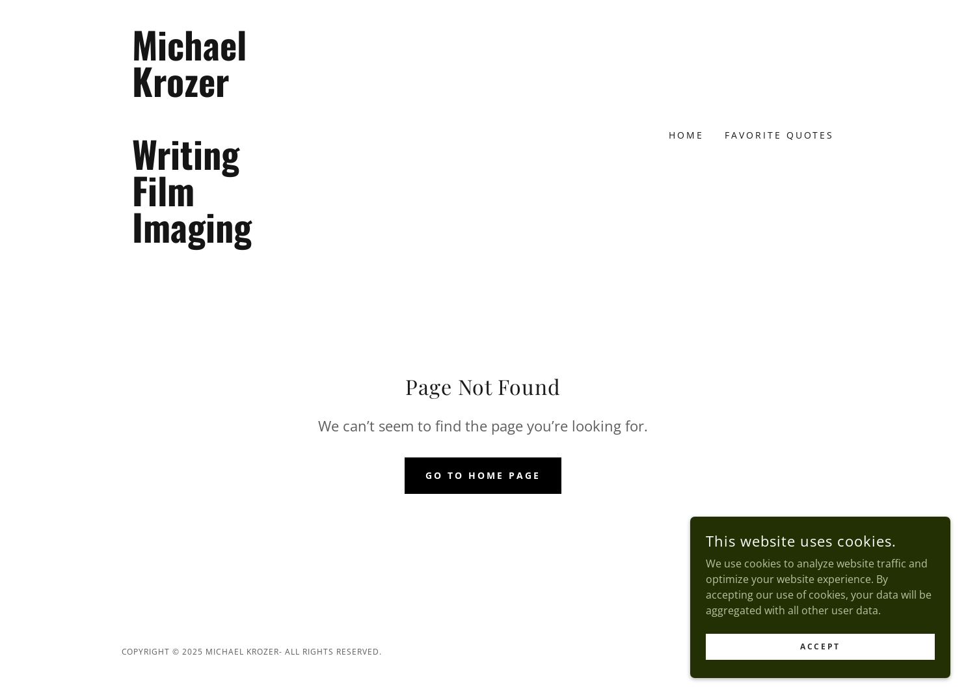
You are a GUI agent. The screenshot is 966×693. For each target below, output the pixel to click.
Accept (820, 664)
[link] (212, 239)
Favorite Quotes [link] (780, 135)
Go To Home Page (483, 475)
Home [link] (686, 135)
